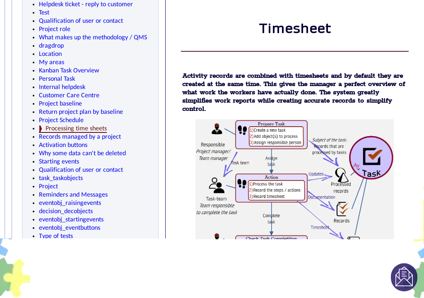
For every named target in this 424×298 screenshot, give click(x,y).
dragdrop (51, 46)
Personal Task (57, 79)
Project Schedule (61, 120)
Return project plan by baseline (81, 112)
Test (44, 13)
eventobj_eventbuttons (69, 228)
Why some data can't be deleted (82, 153)
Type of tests (56, 236)
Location (50, 54)
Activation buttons (63, 145)
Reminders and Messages (73, 195)
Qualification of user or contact (81, 21)
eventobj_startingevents (71, 219)
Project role (54, 29)
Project (48, 186)
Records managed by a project (80, 137)
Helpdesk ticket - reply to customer (86, 4)
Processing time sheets (76, 128)
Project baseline (60, 104)
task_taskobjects (61, 178)
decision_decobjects (66, 211)
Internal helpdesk (62, 87)
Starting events (59, 162)
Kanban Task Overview (69, 70)
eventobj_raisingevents (70, 203)
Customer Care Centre (69, 95)
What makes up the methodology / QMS (93, 37)
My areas (51, 62)
